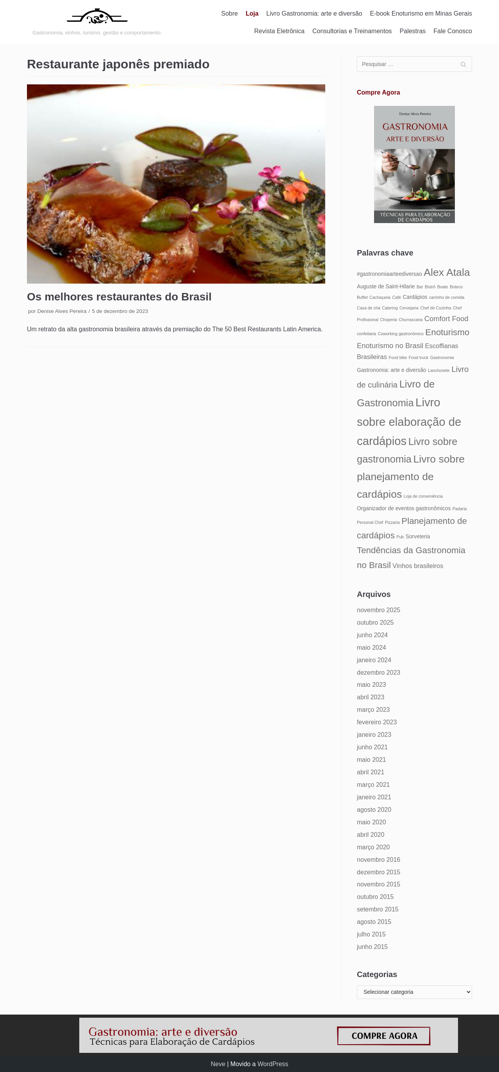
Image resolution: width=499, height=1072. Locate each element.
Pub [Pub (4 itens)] (400, 536)
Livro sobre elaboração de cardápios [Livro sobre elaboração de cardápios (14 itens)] (409, 421)
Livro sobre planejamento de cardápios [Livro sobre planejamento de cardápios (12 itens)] (411, 476)
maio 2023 (371, 684)
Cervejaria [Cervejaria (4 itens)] (409, 308)
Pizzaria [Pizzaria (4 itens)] (392, 522)
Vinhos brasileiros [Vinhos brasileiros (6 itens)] (417, 565)
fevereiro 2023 (377, 722)
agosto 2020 (374, 809)
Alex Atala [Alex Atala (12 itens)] (447, 272)
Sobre (229, 13)
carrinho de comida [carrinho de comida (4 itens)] (447, 297)
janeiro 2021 (374, 797)
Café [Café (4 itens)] (396, 297)
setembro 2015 (378, 909)
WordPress (272, 1064)
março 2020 (373, 847)
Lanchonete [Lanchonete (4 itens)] (439, 370)
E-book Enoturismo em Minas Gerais (421, 13)
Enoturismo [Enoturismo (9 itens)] (447, 332)
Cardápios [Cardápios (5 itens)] (415, 297)
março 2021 (373, 784)
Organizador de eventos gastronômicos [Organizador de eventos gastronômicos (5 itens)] (404, 508)
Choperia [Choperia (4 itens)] (388, 319)
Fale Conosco (452, 31)
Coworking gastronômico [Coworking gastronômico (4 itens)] (401, 333)
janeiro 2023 (374, 734)
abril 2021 (370, 772)
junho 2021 (372, 747)
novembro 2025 (378, 610)
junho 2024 (372, 635)
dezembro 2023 (378, 672)
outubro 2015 (375, 896)
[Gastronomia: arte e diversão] (97, 22)
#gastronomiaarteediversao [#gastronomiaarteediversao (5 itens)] (389, 274)
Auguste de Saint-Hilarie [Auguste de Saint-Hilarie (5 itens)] (386, 286)
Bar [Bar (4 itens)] (420, 286)
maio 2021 (371, 759)
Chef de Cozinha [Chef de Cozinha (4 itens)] (435, 308)
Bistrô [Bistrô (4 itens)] (430, 286)
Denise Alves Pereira (61, 311)
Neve (218, 1064)
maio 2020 (371, 822)
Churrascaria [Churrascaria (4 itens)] (410, 319)
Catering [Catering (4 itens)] (389, 308)
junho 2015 (372, 946)
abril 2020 (370, 834)
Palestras (413, 31)
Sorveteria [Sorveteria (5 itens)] (418, 537)
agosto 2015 (374, 921)
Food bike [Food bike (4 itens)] (398, 357)
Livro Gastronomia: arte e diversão (314, 13)
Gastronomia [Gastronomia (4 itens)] (442, 357)
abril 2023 (370, 697)
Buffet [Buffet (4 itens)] (362, 297)
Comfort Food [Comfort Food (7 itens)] (446, 318)
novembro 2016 (378, 859)
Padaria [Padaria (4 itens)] (460, 508)
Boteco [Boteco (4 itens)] (456, 286)
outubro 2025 (375, 622)
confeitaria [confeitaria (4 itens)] (366, 333)
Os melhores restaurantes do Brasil (119, 297)
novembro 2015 (378, 884)
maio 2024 (371, 647)
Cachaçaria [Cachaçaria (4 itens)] (379, 297)
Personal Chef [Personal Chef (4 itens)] (370, 522)
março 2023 (373, 709)
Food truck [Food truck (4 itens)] (418, 357)
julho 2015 (371, 934)
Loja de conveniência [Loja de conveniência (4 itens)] (423, 496)
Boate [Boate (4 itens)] (442, 286)
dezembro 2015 (378, 872)
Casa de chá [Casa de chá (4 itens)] (368, 308)
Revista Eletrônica (279, 31)
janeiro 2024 (374, 660)
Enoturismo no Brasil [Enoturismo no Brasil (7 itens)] (390, 345)
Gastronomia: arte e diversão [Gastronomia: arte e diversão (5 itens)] (391, 370)
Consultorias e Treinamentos (352, 31)
